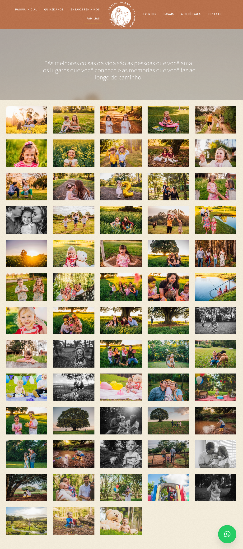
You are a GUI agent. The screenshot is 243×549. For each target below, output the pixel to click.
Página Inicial (26, 9)
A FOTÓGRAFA (191, 14)
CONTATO (215, 14)
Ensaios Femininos (85, 9)
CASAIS (169, 14)
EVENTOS (149, 14)
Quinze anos (54, 9)
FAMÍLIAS (93, 18)
